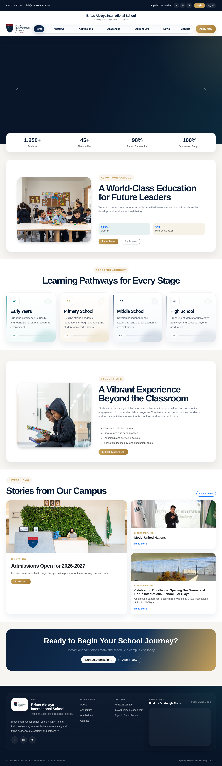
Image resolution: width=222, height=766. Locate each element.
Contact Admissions (98, 659)
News (166, 29)
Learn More (108, 241)
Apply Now (205, 29)
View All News (206, 493)
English (199, 5)
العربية (211, 5)
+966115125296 (14, 5)
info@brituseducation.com (38, 5)
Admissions (86, 715)
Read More (21, 581)
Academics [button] (114, 29)
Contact (185, 29)
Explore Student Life (113, 452)
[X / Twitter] (189, 5)
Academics (86, 710)
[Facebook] (176, 5)
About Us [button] (59, 29)
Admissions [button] (86, 29)
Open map (180, 727)
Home (38, 29)
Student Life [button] (142, 29)
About (83, 704)
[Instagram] (182, 5)
